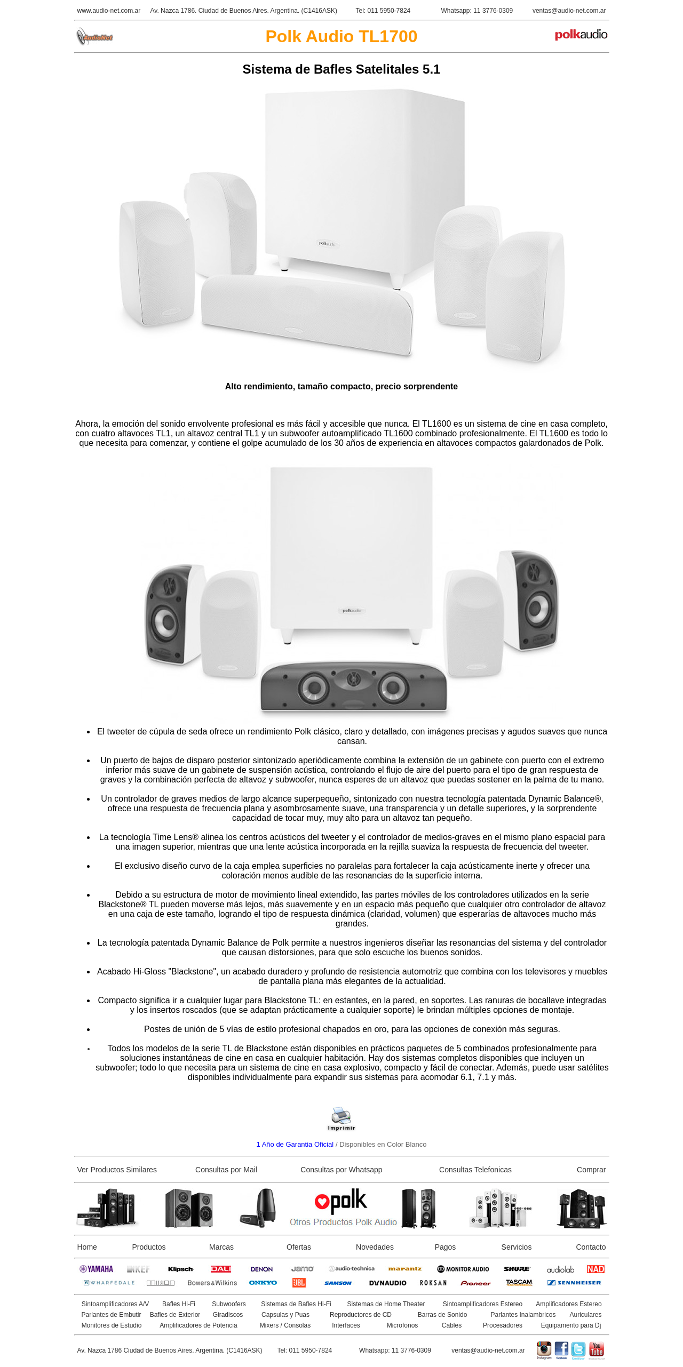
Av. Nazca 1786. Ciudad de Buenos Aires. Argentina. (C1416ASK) (243, 10)
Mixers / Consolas (285, 1325)
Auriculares (585, 1314)
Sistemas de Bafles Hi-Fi (296, 1304)
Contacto (591, 1247)
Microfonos (402, 1325)
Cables (452, 1325)
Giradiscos (228, 1314)
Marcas (221, 1247)
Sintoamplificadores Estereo (482, 1304)
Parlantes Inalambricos (522, 1314)
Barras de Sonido (442, 1314)
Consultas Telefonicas (475, 1169)
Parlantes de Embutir (111, 1314)
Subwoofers (228, 1304)
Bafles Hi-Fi (178, 1304)
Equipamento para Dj (571, 1325)
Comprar (591, 1169)
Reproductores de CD (361, 1314)
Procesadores (502, 1325)
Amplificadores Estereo (568, 1304)
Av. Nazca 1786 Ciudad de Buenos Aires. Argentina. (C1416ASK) (170, 1350)
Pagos (445, 1247)
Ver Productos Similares (117, 1169)
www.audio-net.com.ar (109, 10)
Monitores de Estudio (112, 1325)
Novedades (375, 1247)
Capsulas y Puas (285, 1314)
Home (87, 1247)
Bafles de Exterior (175, 1314)
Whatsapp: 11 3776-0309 (477, 10)
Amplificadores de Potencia (198, 1325)
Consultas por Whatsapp (341, 1169)
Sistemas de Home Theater (386, 1304)
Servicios (517, 1247)
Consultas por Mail (226, 1169)
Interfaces (346, 1325)
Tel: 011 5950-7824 (383, 10)
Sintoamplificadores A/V (115, 1304)
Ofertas (299, 1247)
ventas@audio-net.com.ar (569, 10)
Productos (148, 1247)
